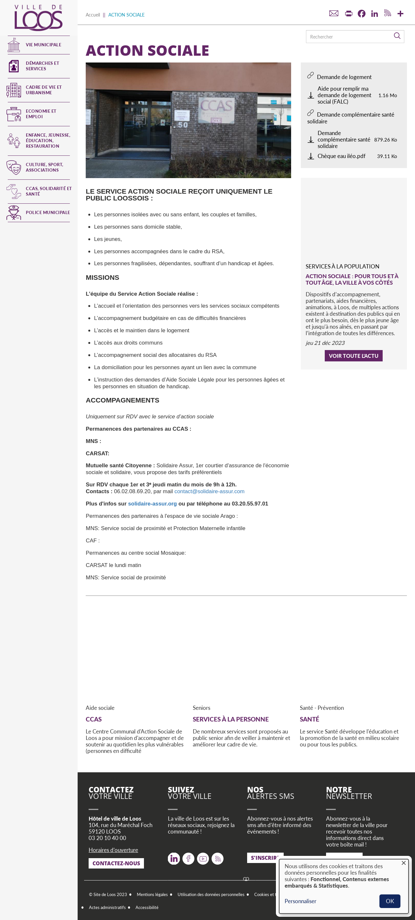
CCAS (94, 719)
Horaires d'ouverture (113, 849)
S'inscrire (265, 857)
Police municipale (48, 212)
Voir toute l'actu (353, 356)
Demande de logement (344, 77)
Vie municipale (43, 44)
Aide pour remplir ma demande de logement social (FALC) (344, 95)
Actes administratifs (107, 907)
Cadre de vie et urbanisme (44, 90)
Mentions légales (152, 894)
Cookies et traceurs (272, 894)
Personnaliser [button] (300, 901)
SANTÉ (309, 719)
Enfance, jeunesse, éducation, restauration (48, 140)
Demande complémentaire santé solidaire (350, 118)
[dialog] (344, 886)
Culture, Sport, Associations (44, 167)
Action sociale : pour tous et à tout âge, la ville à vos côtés (352, 279)
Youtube (203, 856)
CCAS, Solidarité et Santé (49, 191)
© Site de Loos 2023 (108, 894)
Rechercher (397, 36)
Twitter (174, 856)
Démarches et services (42, 66)
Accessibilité (147, 907)
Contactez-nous (116, 863)
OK (390, 901)
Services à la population (342, 266)
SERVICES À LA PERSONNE (231, 719)
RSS (216, 856)
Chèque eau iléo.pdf (342, 156)
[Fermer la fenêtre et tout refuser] (404, 863)
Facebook (188, 856)
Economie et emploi (41, 113)
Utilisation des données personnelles (211, 894)
